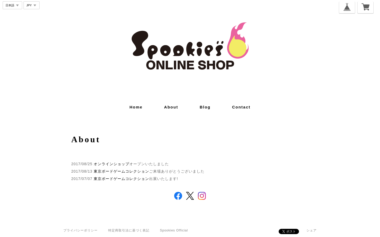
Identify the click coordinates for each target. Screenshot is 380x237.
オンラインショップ (111, 164)
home (136, 107)
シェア (311, 230)
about (171, 107)
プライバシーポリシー (80, 230)
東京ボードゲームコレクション (121, 171)
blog (205, 107)
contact (241, 107)
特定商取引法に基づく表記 (128, 230)
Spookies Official (174, 230)
